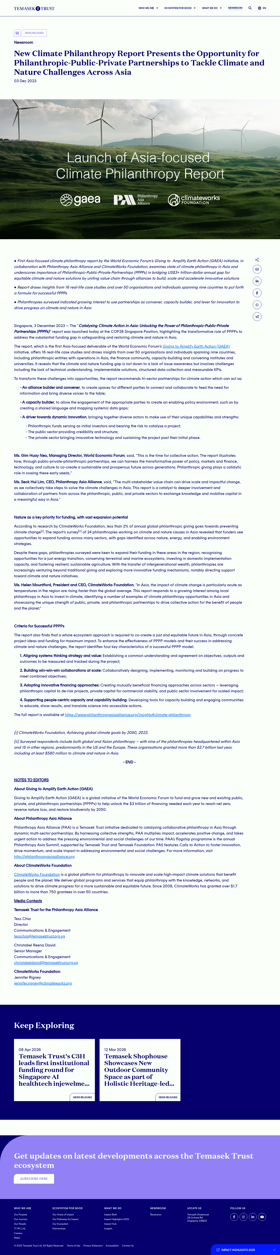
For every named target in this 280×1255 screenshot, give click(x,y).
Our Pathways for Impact (65, 1219)
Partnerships (59, 1228)
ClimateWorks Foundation (37, 874)
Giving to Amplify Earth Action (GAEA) (196, 346)
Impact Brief (110, 1214)
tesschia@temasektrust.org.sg (39, 936)
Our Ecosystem (60, 1224)
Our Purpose (20, 1214)
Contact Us (128, 1245)
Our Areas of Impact (63, 1214)
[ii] (16, 741)
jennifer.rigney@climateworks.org (43, 983)
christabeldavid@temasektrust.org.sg (46, 962)
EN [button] (262, 8)
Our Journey (20, 1219)
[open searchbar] (250, 8)
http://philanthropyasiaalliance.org (44, 856)
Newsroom (155, 1214)
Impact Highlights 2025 (116, 1219)
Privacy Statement (93, 1245)
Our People (20, 1224)
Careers (18, 1233)
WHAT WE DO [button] (210, 8)
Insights (108, 1228)
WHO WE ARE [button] (146, 8)
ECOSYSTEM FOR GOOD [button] (178, 8)
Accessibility (112, 1245)
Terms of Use (73, 1245)
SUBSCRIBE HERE (34, 1179)
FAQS (17, 1238)
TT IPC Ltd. (20, 1228)
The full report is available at (39, 714)
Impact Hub (110, 1224)
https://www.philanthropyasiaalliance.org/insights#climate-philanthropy (128, 714)
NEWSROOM (235, 8)
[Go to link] (243, 1249)
